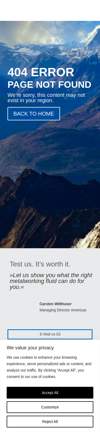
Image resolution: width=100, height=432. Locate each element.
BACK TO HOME (33, 114)
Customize (50, 407)
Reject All (50, 421)
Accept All (50, 393)
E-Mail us (47, 334)
